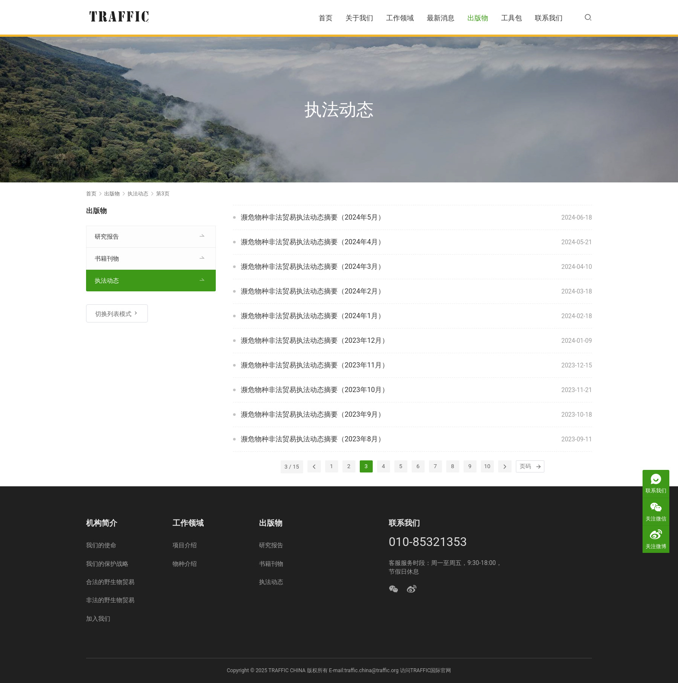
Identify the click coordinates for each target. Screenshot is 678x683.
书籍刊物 (107, 258)
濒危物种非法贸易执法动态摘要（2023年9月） (313, 414)
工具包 (511, 18)
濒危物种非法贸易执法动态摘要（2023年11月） (315, 365)
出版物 (477, 18)
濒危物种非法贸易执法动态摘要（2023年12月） (315, 340)
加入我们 (98, 618)
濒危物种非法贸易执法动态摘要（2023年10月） (315, 390)
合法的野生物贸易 (110, 581)
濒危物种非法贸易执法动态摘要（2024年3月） (313, 266)
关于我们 (359, 18)
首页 (326, 18)
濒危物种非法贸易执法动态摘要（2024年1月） (313, 316)
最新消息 (440, 18)
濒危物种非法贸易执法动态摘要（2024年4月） (313, 242)
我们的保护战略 (107, 563)
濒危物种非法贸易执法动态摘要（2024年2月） (313, 291)
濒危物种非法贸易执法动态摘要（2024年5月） (313, 217)
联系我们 (549, 18)
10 (487, 466)
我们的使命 (101, 545)
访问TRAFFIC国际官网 (425, 670)
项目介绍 (185, 545)
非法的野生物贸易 (110, 600)
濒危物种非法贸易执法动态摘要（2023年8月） (313, 439)
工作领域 (400, 18)
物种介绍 (185, 563)
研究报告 (107, 236)
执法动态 (107, 280)
